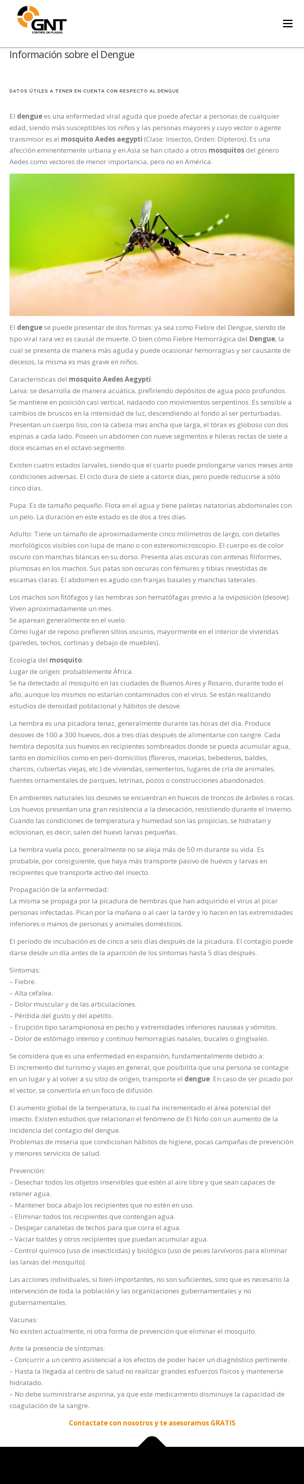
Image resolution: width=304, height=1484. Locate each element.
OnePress (179, 1465)
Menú (287, 23)
